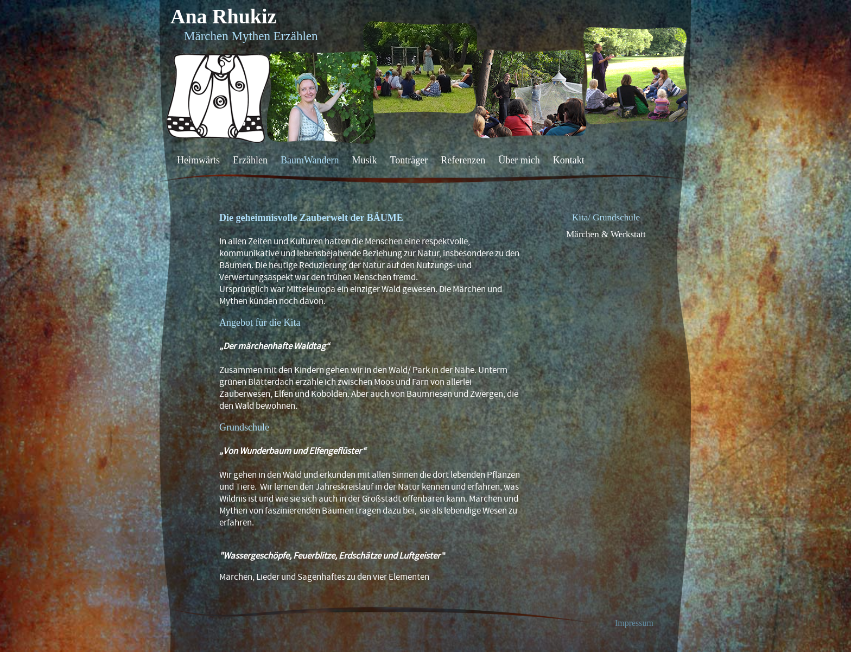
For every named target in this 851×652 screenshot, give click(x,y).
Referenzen (463, 160)
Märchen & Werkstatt (606, 234)
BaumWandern (310, 160)
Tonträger (409, 160)
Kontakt (569, 160)
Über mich (518, 160)
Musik (364, 160)
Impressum (634, 623)
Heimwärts (198, 160)
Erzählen (250, 160)
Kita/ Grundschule (606, 217)
